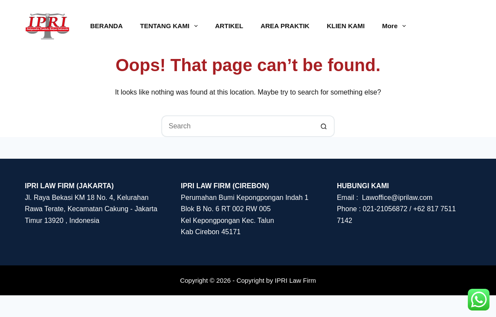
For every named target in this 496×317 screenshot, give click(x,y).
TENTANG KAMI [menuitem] (170, 26)
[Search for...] (237, 126)
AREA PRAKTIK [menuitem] (285, 25)
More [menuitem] (395, 26)
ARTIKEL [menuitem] (229, 25)
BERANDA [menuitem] (106, 25)
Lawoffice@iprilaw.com (397, 197)
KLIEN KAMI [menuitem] (346, 25)
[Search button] (324, 126)
